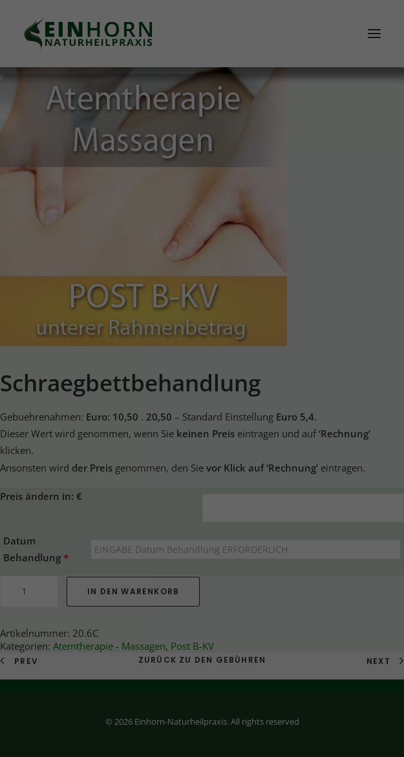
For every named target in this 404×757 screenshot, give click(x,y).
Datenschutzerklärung (85, 204)
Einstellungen (67, 216)
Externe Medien (273, 249)
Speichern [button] (202, 332)
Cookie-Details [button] (137, 398)
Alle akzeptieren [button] (202, 294)
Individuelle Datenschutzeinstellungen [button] (202, 370)
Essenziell (108, 249)
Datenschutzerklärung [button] (209, 398)
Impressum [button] (274, 398)
